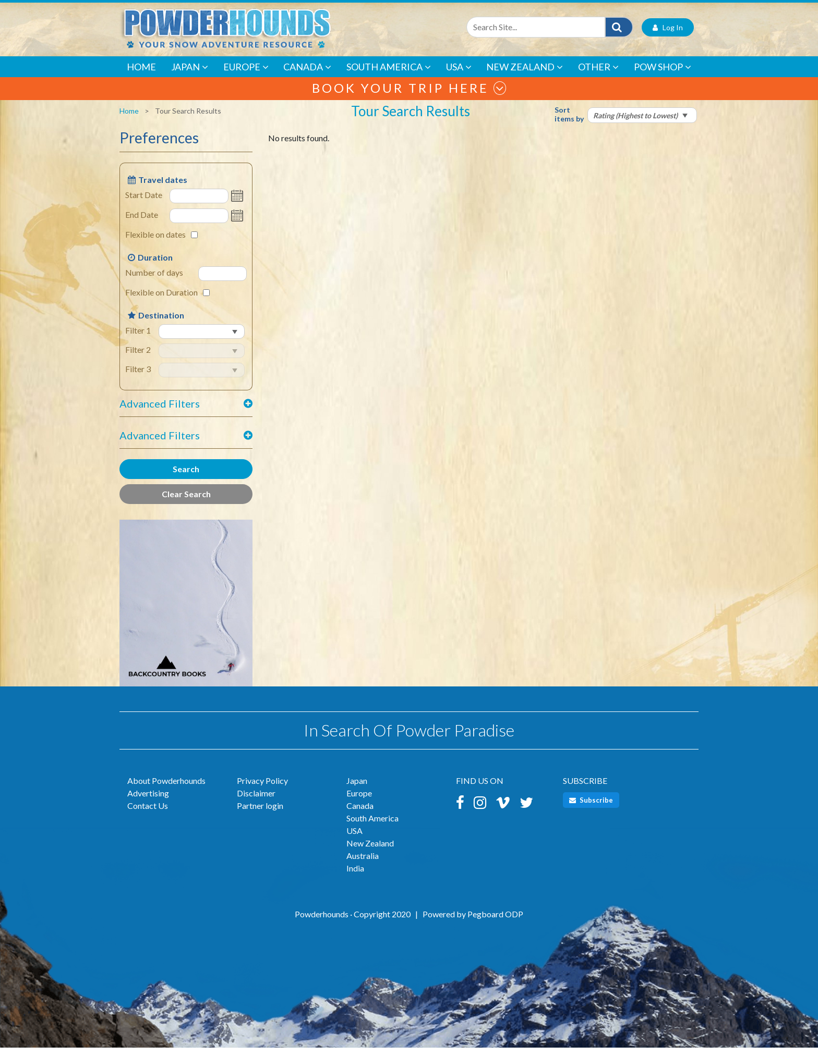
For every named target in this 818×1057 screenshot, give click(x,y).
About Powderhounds (166, 790)
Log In (668, 36)
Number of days (154, 282)
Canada (307, 76)
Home (141, 76)
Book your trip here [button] (409, 97)
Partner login (260, 815)
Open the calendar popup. (238, 206)
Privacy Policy (262, 790)
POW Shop (662, 76)
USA (459, 76)
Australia (362, 865)
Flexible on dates (155, 244)
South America (388, 76)
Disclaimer (256, 802)
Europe (246, 76)
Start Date (143, 205)
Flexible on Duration (161, 302)
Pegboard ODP (495, 923)
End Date (141, 224)
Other (598, 76)
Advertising (148, 802)
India (355, 877)
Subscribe (591, 809)
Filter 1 (138, 340)
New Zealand (524, 76)
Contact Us (147, 815)
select (160, 350)
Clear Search (186, 504)
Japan (189, 76)
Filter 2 (138, 359)
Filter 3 (138, 379)
